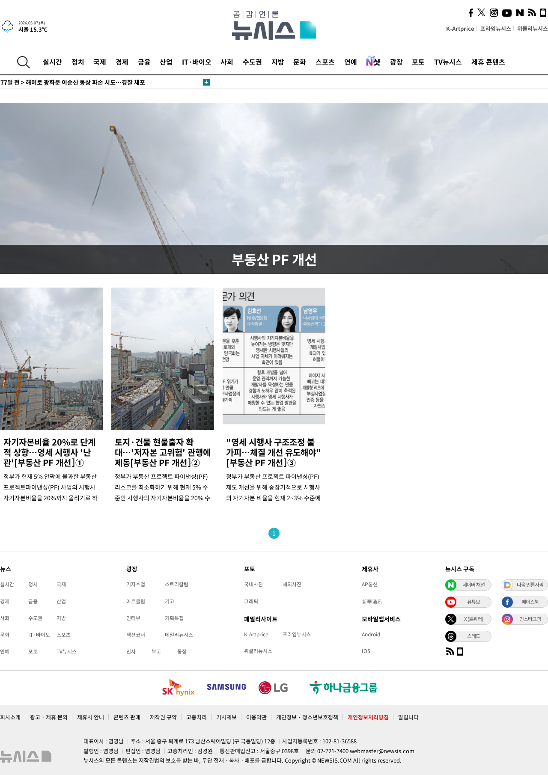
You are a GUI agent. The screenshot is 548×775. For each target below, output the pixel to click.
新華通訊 (372, 601)
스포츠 (325, 61)
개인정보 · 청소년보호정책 (307, 717)
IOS (366, 651)
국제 (99, 61)
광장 (396, 61)
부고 (156, 651)
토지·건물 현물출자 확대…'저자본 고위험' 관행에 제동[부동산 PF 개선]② (163, 452)
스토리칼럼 (176, 584)
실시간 (52, 61)
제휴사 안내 (90, 717)
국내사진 (253, 584)
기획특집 (174, 618)
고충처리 (196, 717)
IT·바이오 (196, 61)
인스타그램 (530, 619)
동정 (182, 651)
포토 (418, 61)
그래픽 (251, 601)
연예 (350, 61)
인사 (131, 651)
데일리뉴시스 (179, 634)
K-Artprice (460, 28)
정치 (77, 61)
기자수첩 (135, 584)
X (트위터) (473, 619)
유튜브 (473, 602)
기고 (169, 601)
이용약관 (256, 717)
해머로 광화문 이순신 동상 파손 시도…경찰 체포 (72, 82)
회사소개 (10, 717)
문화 (299, 61)
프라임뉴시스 (495, 28)
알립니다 (408, 717)
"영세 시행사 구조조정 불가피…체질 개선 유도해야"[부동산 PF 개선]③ (273, 452)
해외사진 (292, 584)
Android (371, 634)
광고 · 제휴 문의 (49, 717)
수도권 (252, 61)
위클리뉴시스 (532, 28)
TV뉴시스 (448, 61)
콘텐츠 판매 (126, 717)
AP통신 (370, 584)
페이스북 (530, 602)
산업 (166, 61)
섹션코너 (135, 634)
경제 (122, 61)
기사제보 (226, 717)
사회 (226, 61)
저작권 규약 (163, 717)
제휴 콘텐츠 (488, 61)
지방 (277, 61)
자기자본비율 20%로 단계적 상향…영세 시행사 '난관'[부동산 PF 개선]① (49, 452)
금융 (144, 61)
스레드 (473, 636)
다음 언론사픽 (530, 584)
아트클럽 (135, 601)
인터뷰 (133, 618)
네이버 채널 (473, 584)
